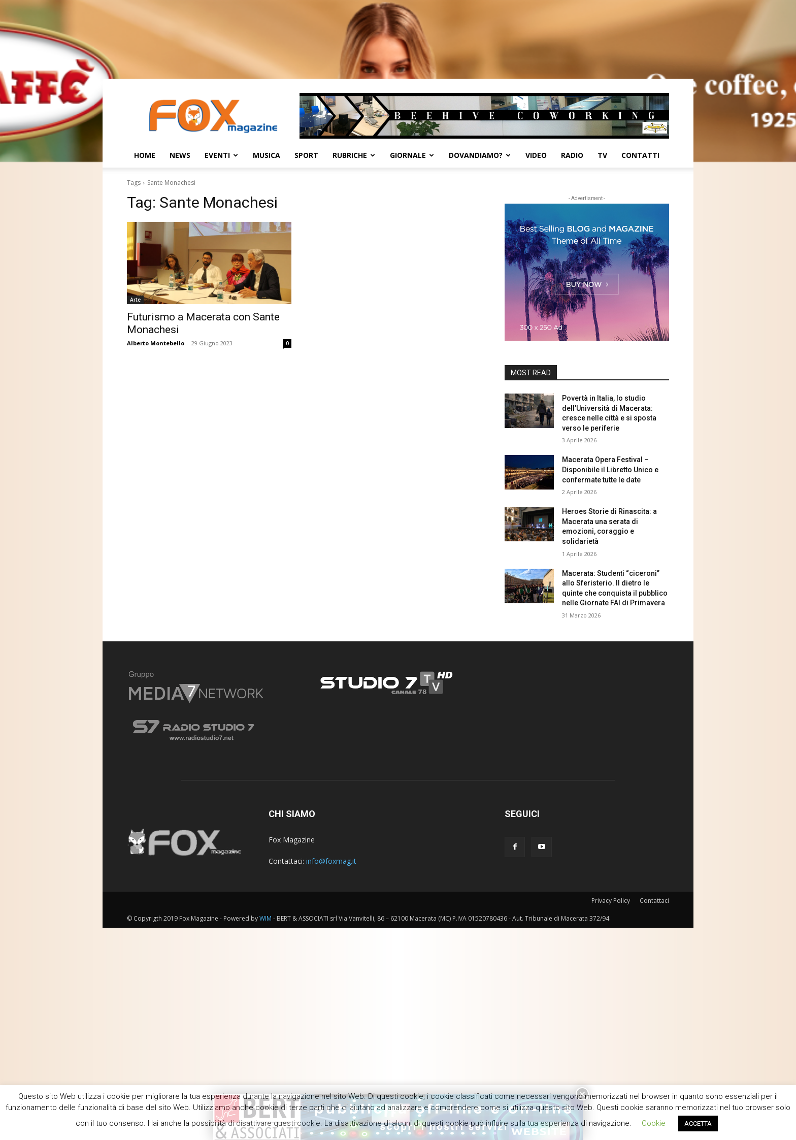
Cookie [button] (654, 1123)
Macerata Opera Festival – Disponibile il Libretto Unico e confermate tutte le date (610, 469)
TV (602, 155)
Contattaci (654, 900)
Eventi (221, 155)
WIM (265, 918)
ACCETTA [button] (698, 1123)
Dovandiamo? (480, 155)
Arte (135, 299)
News (180, 155)
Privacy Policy (610, 900)
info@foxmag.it (331, 861)
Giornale (412, 155)
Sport (306, 155)
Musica (266, 155)
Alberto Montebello (155, 343)
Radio (572, 155)
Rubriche (354, 155)
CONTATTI (640, 155)
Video (536, 155)
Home (144, 155)
